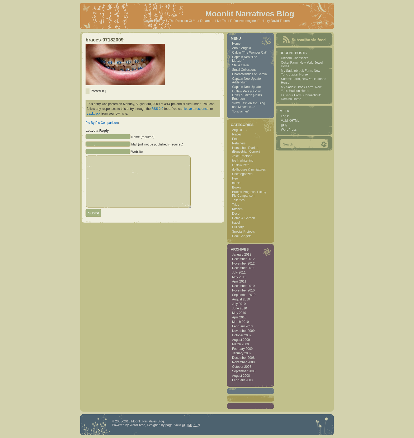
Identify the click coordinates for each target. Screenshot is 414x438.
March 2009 (240, 344)
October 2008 (241, 367)
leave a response (196, 109)
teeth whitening (242, 160)
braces (237, 134)
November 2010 (243, 290)
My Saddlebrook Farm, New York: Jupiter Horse (300, 72)
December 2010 (243, 286)
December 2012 (243, 259)
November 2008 (243, 362)
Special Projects (243, 231)
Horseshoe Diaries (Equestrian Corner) (246, 149)
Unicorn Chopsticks (294, 58)
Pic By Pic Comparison (102, 123)
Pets (235, 139)
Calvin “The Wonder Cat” (249, 52)
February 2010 (242, 326)
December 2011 (243, 268)
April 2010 (239, 317)
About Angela (241, 48)
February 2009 (242, 349)
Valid (290, 121)
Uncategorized (242, 174)
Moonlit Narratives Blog (249, 13)
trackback (93, 113)
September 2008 (244, 371)
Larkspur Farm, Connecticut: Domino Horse (301, 97)
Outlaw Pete (240, 165)
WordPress (289, 129)
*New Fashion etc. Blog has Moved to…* (248, 105)
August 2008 (241, 376)
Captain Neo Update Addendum (246, 80)
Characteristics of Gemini (249, 74)
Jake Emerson (242, 156)
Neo (235, 178)
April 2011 (239, 281)
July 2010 (239, 304)
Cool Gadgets (241, 236)
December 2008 (243, 358)
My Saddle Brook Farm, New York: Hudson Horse (301, 89)
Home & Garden (243, 218)
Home (236, 43)
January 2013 (241, 254)
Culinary (238, 227)
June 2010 (239, 308)
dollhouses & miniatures (249, 169)
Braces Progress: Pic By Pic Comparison (249, 193)
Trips (235, 204)
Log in (285, 116)
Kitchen (237, 209)
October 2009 (241, 335)
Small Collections (244, 70)
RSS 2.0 (157, 109)
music (236, 183)
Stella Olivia (240, 65)
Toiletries (238, 200)
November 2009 (243, 331)
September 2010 (244, 295)
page (169, 425)
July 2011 (239, 272)
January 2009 (241, 353)
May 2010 (239, 313)
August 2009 (241, 340)
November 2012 (243, 263)
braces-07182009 (105, 40)
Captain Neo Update (246, 87)
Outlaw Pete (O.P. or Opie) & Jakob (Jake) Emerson (247, 95)
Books (236, 187)
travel (236, 222)
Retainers (239, 143)
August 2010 (241, 299)
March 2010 (240, 322)
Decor (236, 213)
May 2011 (239, 277)
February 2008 (242, 380)
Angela (237, 130)
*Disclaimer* (240, 111)
